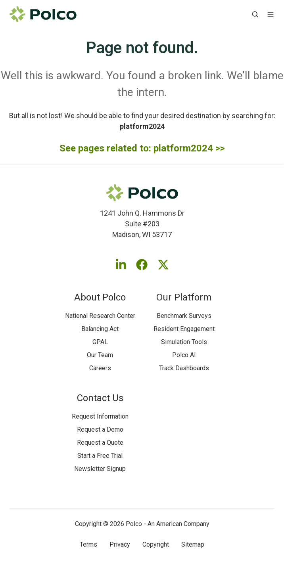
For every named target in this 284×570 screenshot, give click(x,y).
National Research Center (100, 315)
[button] (255, 14)
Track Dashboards (184, 368)
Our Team (100, 355)
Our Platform (184, 297)
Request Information (100, 416)
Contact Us (100, 398)
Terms (88, 544)
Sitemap (192, 544)
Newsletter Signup (100, 468)
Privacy (119, 544)
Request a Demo (100, 429)
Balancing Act (100, 329)
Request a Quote (100, 442)
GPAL (100, 342)
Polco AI (184, 355)
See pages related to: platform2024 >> (142, 148)
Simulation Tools (184, 342)
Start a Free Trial (100, 455)
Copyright (155, 544)
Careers (100, 368)
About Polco (100, 297)
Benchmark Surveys (184, 315)
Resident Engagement (184, 329)
